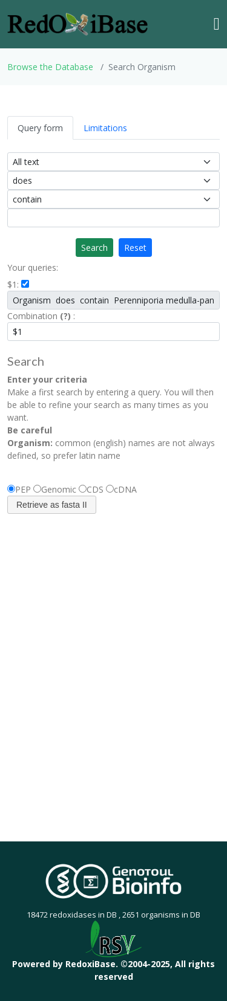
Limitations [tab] (105, 128)
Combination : (41, 316)
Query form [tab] (40, 128)
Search (94, 247)
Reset (135, 247)
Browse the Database (50, 67)
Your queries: (32, 267)
